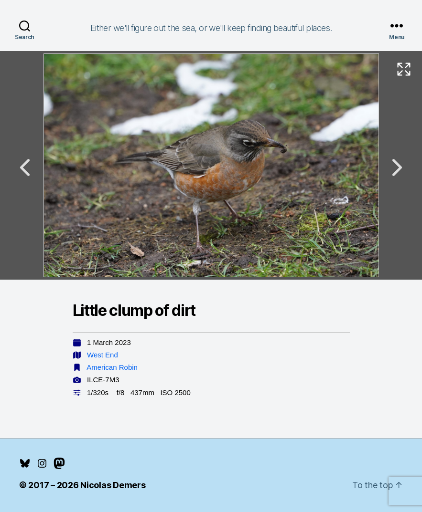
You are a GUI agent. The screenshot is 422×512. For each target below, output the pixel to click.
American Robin (112, 367)
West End (102, 355)
